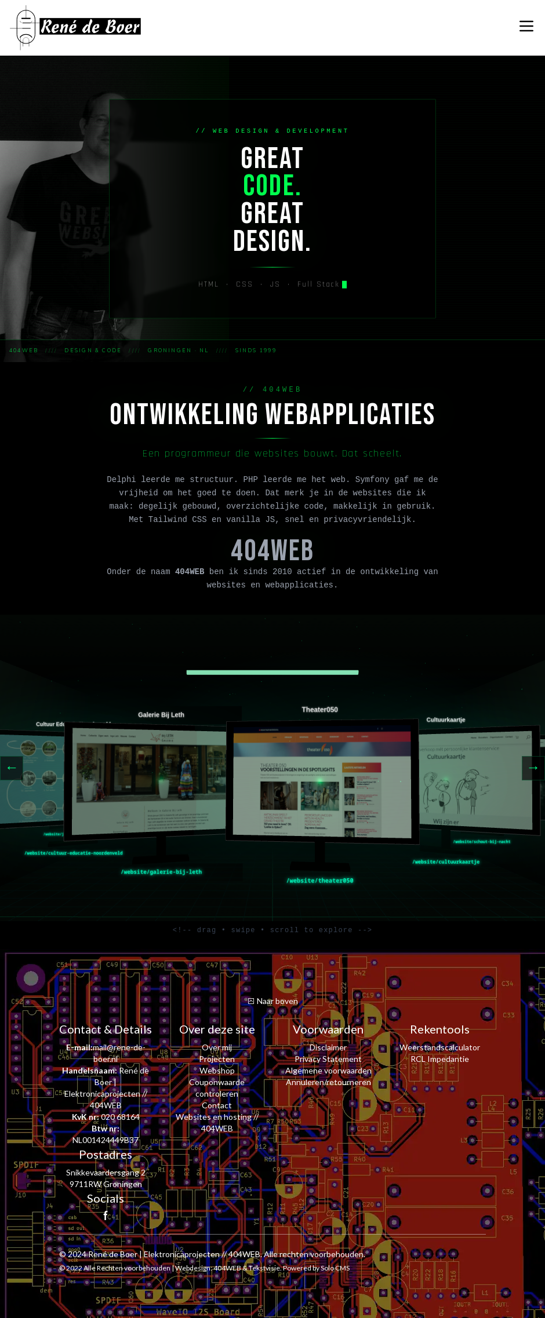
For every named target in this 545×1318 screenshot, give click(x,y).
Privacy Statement (328, 1059)
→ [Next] (533, 767)
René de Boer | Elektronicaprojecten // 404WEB (174, 1254)
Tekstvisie (264, 1268)
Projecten (217, 1059)
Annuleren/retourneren (328, 1082)
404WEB (227, 1268)
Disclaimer (328, 1047)
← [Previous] (12, 767)
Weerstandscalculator (439, 1047)
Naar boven (272, 1001)
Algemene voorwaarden (328, 1070)
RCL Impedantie (439, 1059)
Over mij (217, 1047)
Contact (217, 1105)
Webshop (217, 1070)
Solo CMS (335, 1268)
